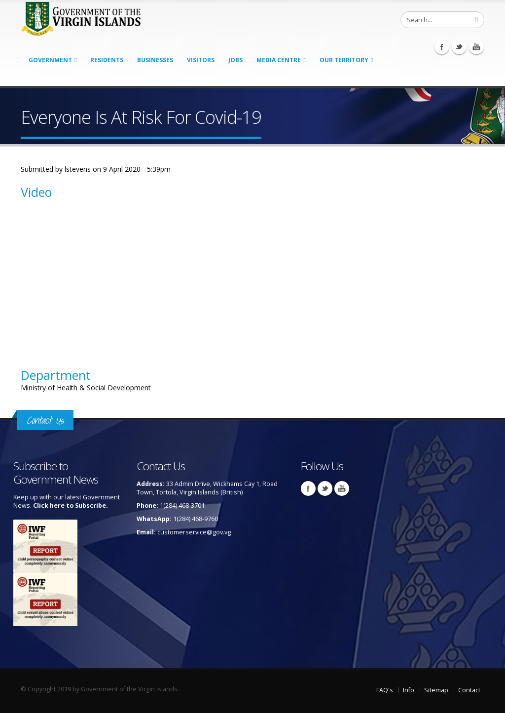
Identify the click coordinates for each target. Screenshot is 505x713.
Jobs (235, 60)
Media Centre (278, 60)
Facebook (441, 46)
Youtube (476, 46)
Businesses (155, 60)
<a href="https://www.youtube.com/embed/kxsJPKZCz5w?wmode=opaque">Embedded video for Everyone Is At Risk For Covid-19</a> (124, 277)
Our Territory (344, 60)
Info (408, 690)
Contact (469, 690)
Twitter (459, 46)
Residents (106, 60)
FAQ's (384, 690)
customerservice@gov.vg (194, 532)
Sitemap (436, 690)
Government (50, 60)
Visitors (201, 60)
